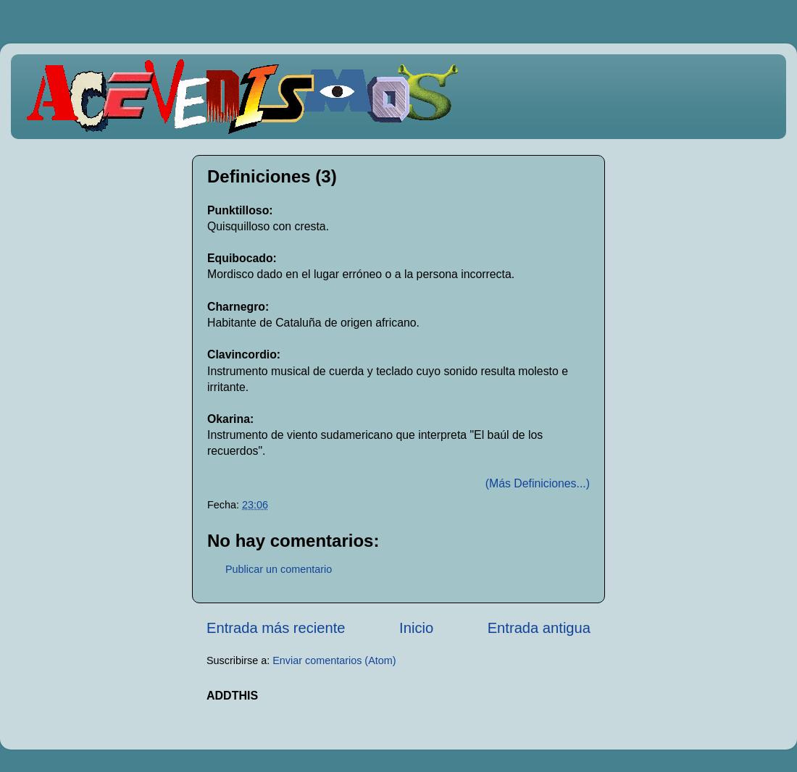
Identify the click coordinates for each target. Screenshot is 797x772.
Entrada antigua (539, 628)
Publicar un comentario (278, 569)
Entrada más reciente (276, 628)
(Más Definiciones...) (537, 483)
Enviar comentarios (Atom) (334, 660)
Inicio (416, 628)
